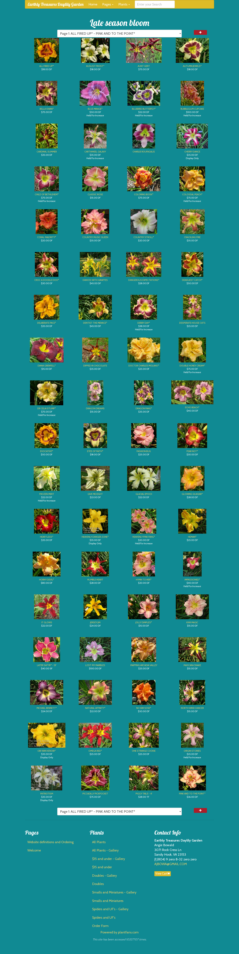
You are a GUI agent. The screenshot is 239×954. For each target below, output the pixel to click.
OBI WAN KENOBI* (47, 750)
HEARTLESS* (46, 536)
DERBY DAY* (143, 322)
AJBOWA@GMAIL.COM (170, 864)
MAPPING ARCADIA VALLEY (143, 665)
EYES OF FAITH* (95, 451)
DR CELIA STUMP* (46, 408)
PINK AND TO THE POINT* (192, 793)
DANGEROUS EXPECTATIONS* (143, 280)
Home (92, 4)
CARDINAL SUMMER (47, 151)
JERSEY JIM (95, 622)
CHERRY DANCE (192, 151)
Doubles (98, 884)
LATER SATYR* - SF (46, 665)
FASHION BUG (144, 451)
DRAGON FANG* (144, 408)
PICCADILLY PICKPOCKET (95, 793)
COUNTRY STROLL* (143, 237)
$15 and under (102, 867)
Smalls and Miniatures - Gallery (114, 892)
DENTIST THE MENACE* (95, 322)
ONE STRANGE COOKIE (144, 750)
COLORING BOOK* (143, 194)
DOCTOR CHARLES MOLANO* (143, 365)
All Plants (99, 842)
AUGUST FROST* (95, 66)
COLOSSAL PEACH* (192, 194)
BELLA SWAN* (47, 108)
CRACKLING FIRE (192, 237)
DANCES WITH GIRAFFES (95, 280)
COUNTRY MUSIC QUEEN (95, 237)
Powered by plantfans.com (119, 932)
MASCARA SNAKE (192, 665)
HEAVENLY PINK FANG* (143, 536)
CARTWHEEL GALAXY (95, 151)
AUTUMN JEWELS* (192, 66)
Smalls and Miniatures (107, 901)
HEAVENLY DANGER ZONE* (95, 536)
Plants (124, 4)
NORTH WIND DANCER (192, 708)
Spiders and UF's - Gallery (110, 909)
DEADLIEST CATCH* (192, 280)
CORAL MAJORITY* (46, 237)
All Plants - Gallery (105, 850)
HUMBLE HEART (95, 579)
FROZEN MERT (46, 494)
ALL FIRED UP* (46, 66)
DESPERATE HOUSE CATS (192, 322)
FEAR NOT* (192, 451)
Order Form (100, 926)
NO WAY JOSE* (143, 708)
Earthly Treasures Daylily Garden (55, 4)
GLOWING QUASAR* (192, 494)
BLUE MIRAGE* (95, 108)
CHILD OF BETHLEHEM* (47, 194)
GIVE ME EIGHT (95, 494)
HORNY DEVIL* (46, 579)
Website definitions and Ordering (50, 842)
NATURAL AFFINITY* (95, 708)
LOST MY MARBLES (95, 665)
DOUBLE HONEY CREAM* (192, 365)
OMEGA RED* (95, 750)
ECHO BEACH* (192, 407)
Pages (107, 4)
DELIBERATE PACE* (46, 322)
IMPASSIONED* (192, 579)
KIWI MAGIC (192, 622)
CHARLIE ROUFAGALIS (144, 151)
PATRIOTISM (46, 793)
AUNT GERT (144, 66)
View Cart (162, 873)
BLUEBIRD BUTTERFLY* (144, 108)
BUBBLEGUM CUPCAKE (192, 108)
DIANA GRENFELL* (47, 365)
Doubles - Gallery (104, 876)
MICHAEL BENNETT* (47, 708)
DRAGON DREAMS (95, 408)
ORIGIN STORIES (192, 750)
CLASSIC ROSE (95, 194)
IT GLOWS (46, 622)
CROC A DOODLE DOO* (46, 280)
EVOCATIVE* (46, 451)
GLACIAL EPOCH (144, 494)
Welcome (34, 850)
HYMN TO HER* (144, 579)
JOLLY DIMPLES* (143, 622)
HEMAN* (192, 536)
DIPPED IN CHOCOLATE (95, 365)
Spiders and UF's (103, 917)
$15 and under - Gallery (108, 859)
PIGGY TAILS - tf (144, 793)
